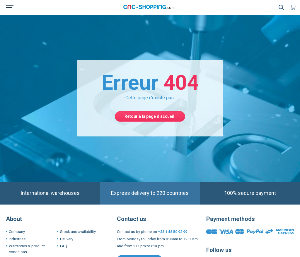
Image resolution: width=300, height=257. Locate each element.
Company (17, 231)
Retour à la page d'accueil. (150, 116)
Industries (17, 239)
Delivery (66, 239)
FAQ (63, 246)
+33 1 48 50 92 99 (172, 231)
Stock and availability (78, 231)
